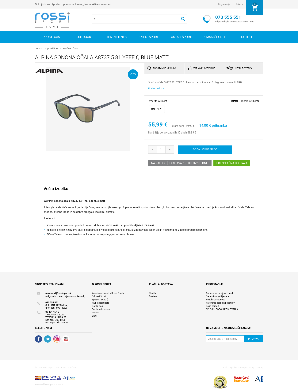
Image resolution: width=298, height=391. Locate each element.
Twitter (47, 338)
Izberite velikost (158, 100)
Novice (95, 312)
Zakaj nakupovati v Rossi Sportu (108, 293)
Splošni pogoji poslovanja (242, 367)
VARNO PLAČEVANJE (204, 68)
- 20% (133, 74)
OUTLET (246, 37)
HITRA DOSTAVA (243, 68)
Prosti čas (51, 37)
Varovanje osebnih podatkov (220, 302)
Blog (94, 315)
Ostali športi (181, 37)
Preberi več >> (156, 88)
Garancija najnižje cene (217, 296)
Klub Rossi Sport (100, 302)
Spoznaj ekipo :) (100, 299)
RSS (56, 338)
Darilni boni (97, 306)
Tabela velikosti (245, 100)
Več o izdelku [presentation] (56, 188)
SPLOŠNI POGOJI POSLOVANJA (222, 309)
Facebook (38, 338)
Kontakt (224, 367)
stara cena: (178, 125)
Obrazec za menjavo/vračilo (220, 293)
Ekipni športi (149, 37)
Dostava (153, 296)
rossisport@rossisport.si (58, 293)
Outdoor (84, 37)
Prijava (239, 4)
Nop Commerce (55, 384)
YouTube (66, 338)
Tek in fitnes (116, 37)
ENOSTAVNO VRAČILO (164, 68)
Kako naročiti (212, 306)
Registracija (224, 4)
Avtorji (260, 367)
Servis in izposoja (101, 309)
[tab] (56, 189)
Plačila (152, 293)
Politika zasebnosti (215, 299)
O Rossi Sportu (99, 296)
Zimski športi (214, 37)
